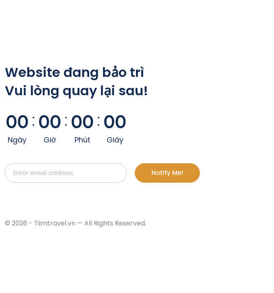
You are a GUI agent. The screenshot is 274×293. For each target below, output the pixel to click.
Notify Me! (167, 172)
